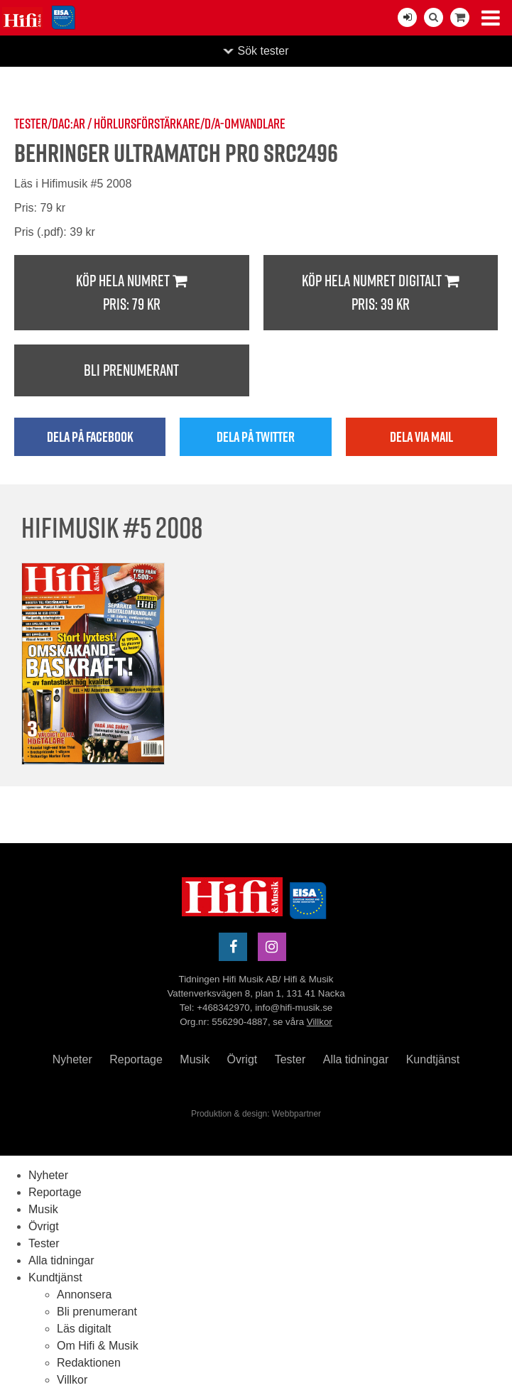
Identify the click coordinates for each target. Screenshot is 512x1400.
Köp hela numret (132, 293)
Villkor (319, 1021)
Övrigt (242, 1059)
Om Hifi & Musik (97, 1346)
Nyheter (72, 1059)
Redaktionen (89, 1363)
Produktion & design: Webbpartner (256, 1114)
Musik (194, 1059)
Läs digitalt (84, 1329)
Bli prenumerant (131, 370)
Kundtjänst (433, 1059)
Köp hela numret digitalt (381, 293)
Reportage (136, 1059)
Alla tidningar (356, 1059)
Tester (290, 1059)
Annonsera (84, 1294)
